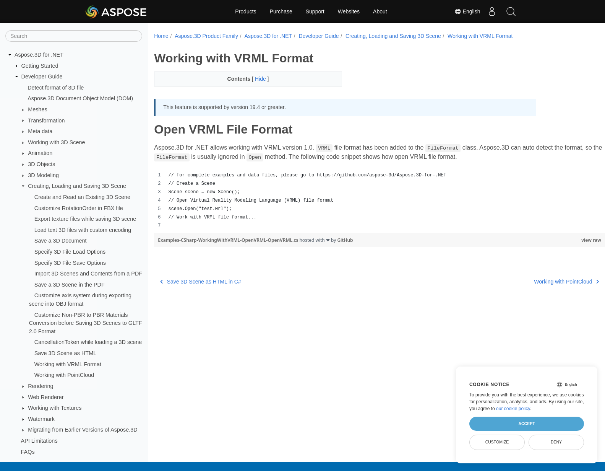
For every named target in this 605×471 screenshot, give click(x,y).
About (380, 11)
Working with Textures (54, 408)
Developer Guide (42, 76)
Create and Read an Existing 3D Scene (82, 197)
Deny (556, 442)
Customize (497, 442)
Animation (40, 153)
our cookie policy (513, 408)
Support (315, 11)
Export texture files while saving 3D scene (85, 219)
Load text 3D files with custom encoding (82, 230)
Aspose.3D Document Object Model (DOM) (80, 98)
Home (161, 36)
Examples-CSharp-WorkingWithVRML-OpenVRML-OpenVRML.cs (228, 240)
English (467, 11)
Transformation (46, 120)
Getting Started (39, 66)
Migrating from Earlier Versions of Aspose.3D (82, 430)
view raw (560, 240)
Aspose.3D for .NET (39, 55)
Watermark (41, 419)
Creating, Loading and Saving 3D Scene (77, 186)
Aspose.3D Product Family (206, 36)
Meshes (37, 109)
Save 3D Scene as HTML (65, 353)
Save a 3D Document (60, 241)
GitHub (345, 240)
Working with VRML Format (67, 364)
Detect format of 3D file (56, 88)
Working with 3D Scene (56, 142)
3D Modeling (43, 175)
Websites (349, 11)
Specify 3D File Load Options (69, 252)
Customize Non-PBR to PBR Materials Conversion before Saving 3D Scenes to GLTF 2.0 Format (85, 323)
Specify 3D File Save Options (70, 263)
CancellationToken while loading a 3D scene (88, 342)
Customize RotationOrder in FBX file (78, 208)
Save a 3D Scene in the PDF (69, 285)
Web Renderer (45, 397)
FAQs (28, 452)
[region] (364, 200)
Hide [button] (254, 79)
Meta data (40, 131)
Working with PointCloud (64, 375)
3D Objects (41, 164)
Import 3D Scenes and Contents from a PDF (88, 274)
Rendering (40, 386)
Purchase (281, 11)
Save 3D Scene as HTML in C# (200, 282)
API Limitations (39, 441)
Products (245, 11)
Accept (526, 423)
